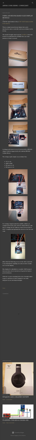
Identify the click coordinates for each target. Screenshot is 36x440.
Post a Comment (10, 422)
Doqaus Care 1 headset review (16, 397)
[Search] (32, 2)
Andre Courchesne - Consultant (15, 5)
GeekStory (24, 34)
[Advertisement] (18, 345)
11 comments (9, 399)
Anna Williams (22, 435)
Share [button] (4, 288)
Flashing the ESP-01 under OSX (15, 420)
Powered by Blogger (18, 433)
